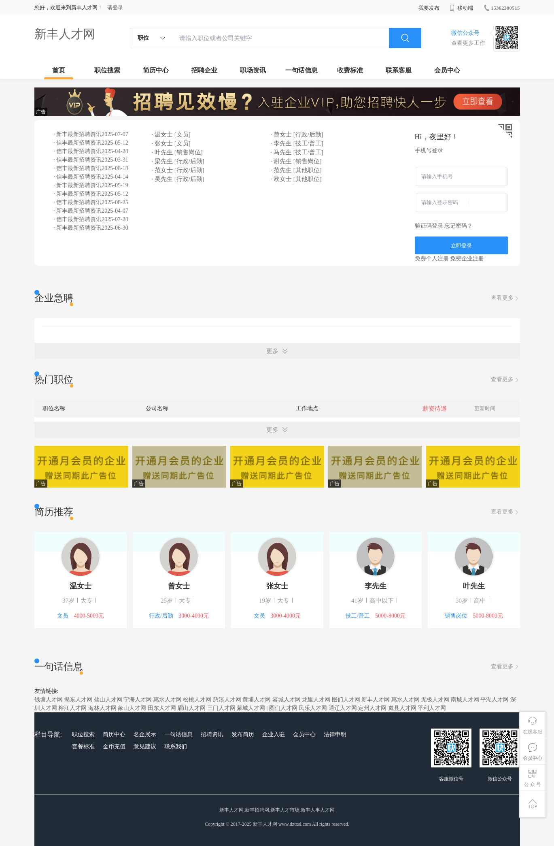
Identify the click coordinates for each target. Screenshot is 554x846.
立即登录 (461, 246)
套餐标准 (83, 747)
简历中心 (156, 70)
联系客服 (399, 70)
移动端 (461, 8)
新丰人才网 (64, 33)
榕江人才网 (72, 708)
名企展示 (145, 734)
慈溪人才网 (227, 700)
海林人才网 (102, 708)
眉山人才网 (191, 708)
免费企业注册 (467, 259)
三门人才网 (221, 708)
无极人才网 (435, 700)
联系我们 (175, 747)
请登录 (115, 7)
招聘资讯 (212, 734)
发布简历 (242, 734)
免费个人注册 (432, 259)
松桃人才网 (197, 700)
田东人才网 (162, 708)
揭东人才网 (78, 700)
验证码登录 (429, 226)
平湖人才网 (494, 700)
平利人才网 (432, 708)
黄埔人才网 (256, 700)
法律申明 (335, 734)
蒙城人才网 (251, 708)
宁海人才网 (137, 700)
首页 (58, 70)
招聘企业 (204, 70)
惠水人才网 (167, 700)
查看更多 (505, 298)
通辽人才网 (343, 708)
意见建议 (145, 747)
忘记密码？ (458, 226)
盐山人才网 (108, 700)
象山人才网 (132, 708)
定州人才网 (372, 708)
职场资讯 (253, 70)
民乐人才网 (313, 708)
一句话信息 (301, 70)
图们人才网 (346, 700)
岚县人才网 (402, 708)
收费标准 (350, 70)
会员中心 (447, 70)
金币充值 (114, 747)
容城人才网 (286, 700)
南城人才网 (465, 700)
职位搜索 (107, 70)
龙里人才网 (316, 700)
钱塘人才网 (48, 700)
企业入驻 (273, 734)
